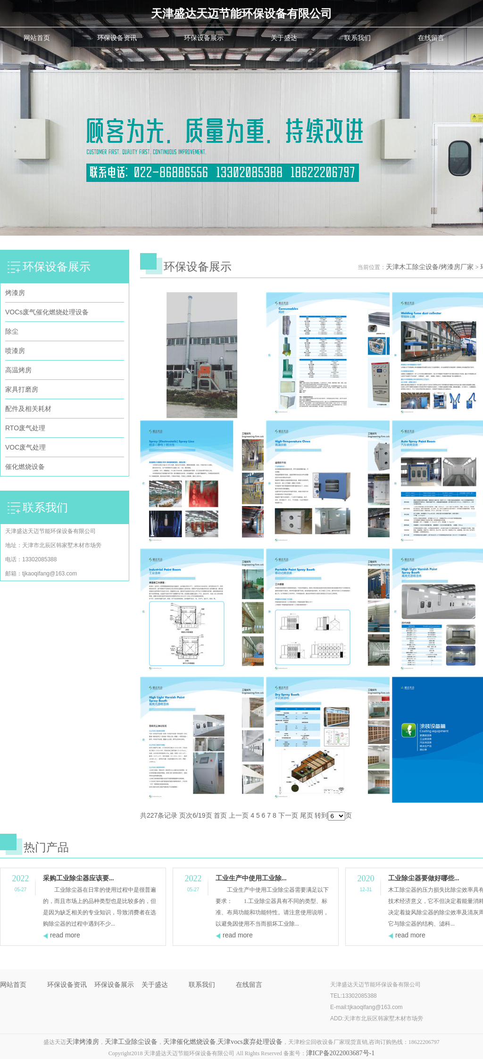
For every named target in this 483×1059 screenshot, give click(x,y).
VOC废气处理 (25, 447)
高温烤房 (18, 370)
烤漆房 (15, 292)
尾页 (306, 815)
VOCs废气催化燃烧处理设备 (47, 312)
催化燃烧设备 (25, 466)
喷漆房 (15, 350)
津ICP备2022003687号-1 (340, 1053)
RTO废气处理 (25, 428)
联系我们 (357, 37)
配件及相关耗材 (28, 408)
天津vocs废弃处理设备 (250, 1041)
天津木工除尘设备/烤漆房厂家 (430, 267)
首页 (220, 815)
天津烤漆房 (82, 1041)
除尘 (11, 331)
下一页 (288, 815)
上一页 (239, 815)
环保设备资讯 (117, 37)
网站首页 (37, 37)
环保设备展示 (204, 37)
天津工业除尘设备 (131, 1041)
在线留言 (431, 37)
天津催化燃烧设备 (189, 1041)
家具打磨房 (21, 389)
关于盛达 (284, 37)
